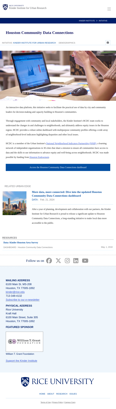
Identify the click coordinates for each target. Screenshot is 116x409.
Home (42, 394)
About (50, 394)
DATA (35, 199)
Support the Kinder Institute (21, 360)
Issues (73, 394)
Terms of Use (46, 402)
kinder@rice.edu (15, 292)
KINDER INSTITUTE (87, 21)
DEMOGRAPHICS (67, 43)
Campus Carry (69, 402)
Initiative (103, 21)
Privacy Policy (57, 402)
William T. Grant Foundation (20, 354)
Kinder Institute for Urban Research (27, 8)
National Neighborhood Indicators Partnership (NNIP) (71, 143)
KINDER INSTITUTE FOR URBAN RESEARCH (34, 43)
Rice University (16, 5)
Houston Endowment (39, 157)
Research (61, 394)
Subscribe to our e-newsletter (22, 299)
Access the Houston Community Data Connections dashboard (58, 167)
